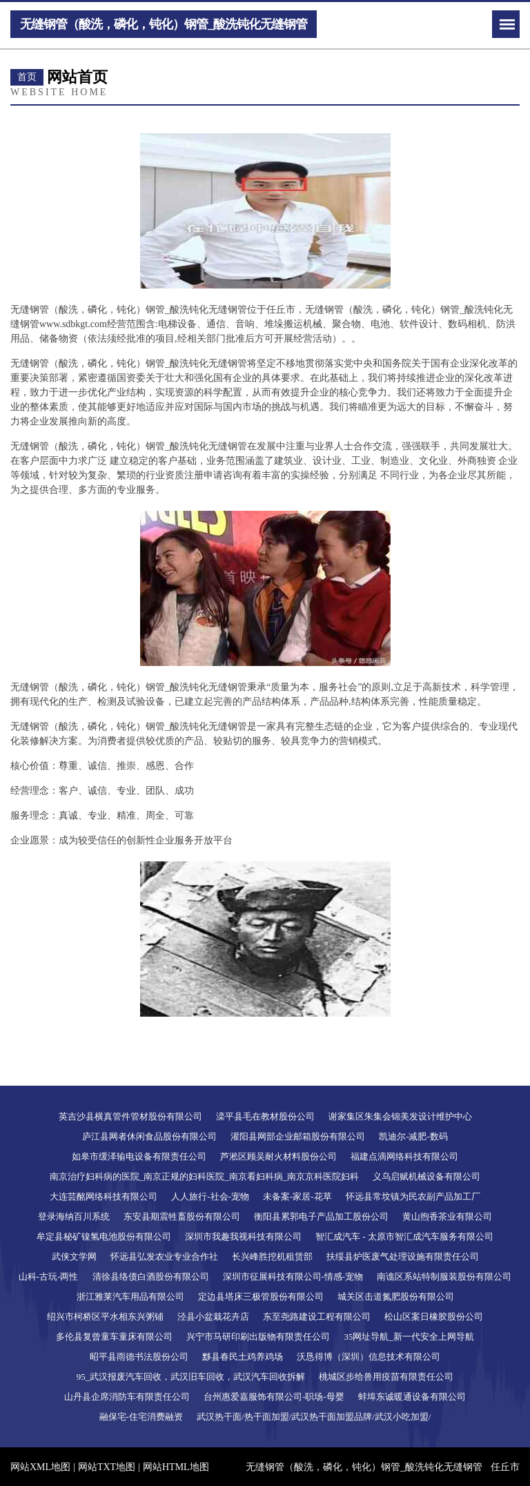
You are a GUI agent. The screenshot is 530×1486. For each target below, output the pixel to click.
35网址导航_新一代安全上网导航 (409, 1336)
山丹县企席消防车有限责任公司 (127, 1396)
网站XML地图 (40, 1467)
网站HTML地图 (176, 1467)
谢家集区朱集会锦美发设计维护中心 (400, 1116)
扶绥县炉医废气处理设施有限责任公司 (402, 1256)
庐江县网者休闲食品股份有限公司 (149, 1136)
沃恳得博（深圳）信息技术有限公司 (368, 1356)
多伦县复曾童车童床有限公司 (114, 1336)
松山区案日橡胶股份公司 (433, 1316)
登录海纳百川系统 (74, 1216)
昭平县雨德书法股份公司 (139, 1356)
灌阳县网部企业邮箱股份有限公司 (297, 1136)
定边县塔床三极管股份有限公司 (261, 1296)
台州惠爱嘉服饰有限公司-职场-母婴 (274, 1396)
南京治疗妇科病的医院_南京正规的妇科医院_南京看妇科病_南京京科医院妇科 (205, 1176)
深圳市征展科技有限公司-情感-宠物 (293, 1276)
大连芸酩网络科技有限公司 (103, 1196)
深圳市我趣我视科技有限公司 (243, 1236)
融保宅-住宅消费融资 (141, 1416)
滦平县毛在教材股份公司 (265, 1116)
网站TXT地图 (106, 1467)
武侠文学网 (74, 1256)
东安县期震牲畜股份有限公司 (182, 1216)
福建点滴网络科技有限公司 (404, 1156)
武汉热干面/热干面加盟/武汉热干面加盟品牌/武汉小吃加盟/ (314, 1416)
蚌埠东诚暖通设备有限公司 (412, 1396)
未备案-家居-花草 (297, 1196)
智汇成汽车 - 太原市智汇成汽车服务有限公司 (404, 1236)
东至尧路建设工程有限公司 (317, 1316)
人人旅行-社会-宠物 (210, 1196)
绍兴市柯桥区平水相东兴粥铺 (105, 1316)
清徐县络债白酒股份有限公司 (150, 1276)
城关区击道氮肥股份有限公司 (395, 1296)
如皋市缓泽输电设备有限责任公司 (139, 1156)
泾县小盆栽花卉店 (213, 1316)
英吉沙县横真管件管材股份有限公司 (130, 1116)
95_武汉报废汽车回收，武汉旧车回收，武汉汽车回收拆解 (191, 1376)
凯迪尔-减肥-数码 (413, 1136)
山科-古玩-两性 (49, 1276)
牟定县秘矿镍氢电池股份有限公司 (104, 1236)
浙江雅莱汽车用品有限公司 (130, 1296)
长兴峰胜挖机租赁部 (272, 1256)
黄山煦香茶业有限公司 (447, 1216)
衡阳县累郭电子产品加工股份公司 (321, 1216)
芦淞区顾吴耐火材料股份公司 (278, 1156)
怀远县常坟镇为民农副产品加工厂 (413, 1196)
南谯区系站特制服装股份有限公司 (444, 1276)
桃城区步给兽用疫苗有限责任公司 (386, 1376)
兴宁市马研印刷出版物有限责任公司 (258, 1336)
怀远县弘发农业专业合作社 (164, 1256)
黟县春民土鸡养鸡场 (242, 1356)
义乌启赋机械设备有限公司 (426, 1176)
